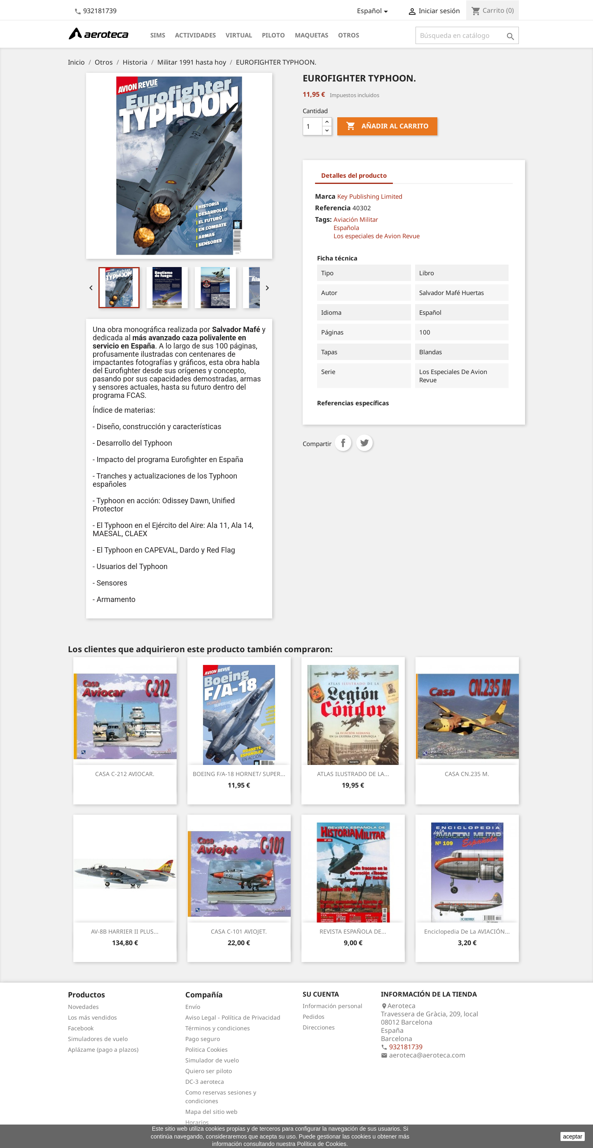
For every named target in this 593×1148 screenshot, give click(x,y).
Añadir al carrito (387, 126)
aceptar (572, 1136)
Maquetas (311, 35)
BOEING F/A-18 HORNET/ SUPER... (239, 774)
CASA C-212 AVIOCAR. (124, 774)
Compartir (343, 443)
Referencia (333, 208)
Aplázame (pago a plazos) (103, 1049)
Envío (192, 1007)
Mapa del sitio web (211, 1111)
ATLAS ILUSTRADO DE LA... (353, 774)
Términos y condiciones (217, 1028)
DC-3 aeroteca (204, 1081)
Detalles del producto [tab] (354, 175)
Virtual (239, 35)
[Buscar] (467, 35)
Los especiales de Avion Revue (377, 236)
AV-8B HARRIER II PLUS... (125, 931)
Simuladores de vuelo (98, 1039)
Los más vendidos (92, 1017)
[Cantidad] (312, 126)
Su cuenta (321, 994)
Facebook (80, 1028)
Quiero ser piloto (208, 1071)
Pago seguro (202, 1039)
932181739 (100, 10)
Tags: (323, 219)
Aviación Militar (356, 219)
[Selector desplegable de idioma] (374, 11)
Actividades (195, 35)
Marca (325, 196)
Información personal (332, 1006)
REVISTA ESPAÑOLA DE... (353, 931)
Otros (348, 35)
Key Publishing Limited (369, 196)
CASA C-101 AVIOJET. (239, 931)
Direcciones (319, 1027)
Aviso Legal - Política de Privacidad (232, 1017)
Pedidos (314, 1016)
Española (346, 227)
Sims (157, 35)
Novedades (83, 1007)
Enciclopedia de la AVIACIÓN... (467, 931)
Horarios (197, 1122)
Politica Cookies (206, 1049)
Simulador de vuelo (212, 1060)
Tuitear (364, 443)
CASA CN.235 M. (467, 774)
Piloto (273, 35)
